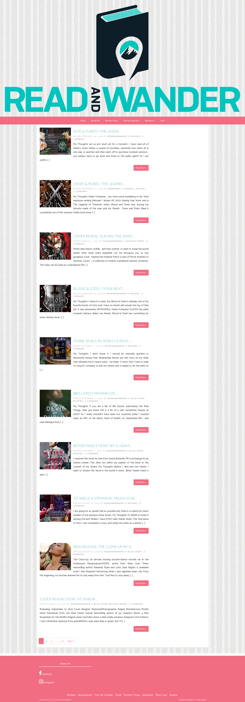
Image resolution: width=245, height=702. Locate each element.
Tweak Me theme (186, 699)
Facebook (45, 673)
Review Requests (131, 120)
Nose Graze (201, 699)
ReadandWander (117, 136)
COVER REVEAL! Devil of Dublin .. (68, 598)
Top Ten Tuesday (104, 694)
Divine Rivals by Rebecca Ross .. (102, 340)
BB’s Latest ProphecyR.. (94, 393)
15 (62, 641)
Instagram (46, 681)
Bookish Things (135, 241)
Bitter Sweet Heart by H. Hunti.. (102, 445)
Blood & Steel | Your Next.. (98, 288)
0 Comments (80, 191)
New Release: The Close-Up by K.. (102, 546)
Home (83, 120)
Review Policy (111, 120)
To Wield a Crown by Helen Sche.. (104, 498)
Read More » (141, 168)
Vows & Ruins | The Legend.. (98, 183)
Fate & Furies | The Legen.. (96, 131)
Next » (71, 641)
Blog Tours (138, 398)
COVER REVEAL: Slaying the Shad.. (103, 235)
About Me (95, 120)
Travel (118, 694)
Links (162, 120)
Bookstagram (85, 694)
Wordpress (114, 188)
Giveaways (147, 694)
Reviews (150, 120)
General (129, 188)
